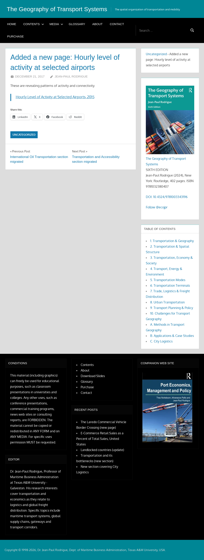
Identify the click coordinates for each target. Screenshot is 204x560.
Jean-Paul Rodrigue (71, 76)
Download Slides (93, 376)
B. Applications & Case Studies (172, 336)
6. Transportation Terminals (170, 285)
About (97, 24)
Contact (117, 24)
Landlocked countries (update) (102, 450)
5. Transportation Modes (167, 280)
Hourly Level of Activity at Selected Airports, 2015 (55, 97)
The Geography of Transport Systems (60, 9)
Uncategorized (24, 134)
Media (56, 24)
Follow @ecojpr (157, 207)
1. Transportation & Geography (172, 241)
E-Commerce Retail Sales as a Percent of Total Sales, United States (100, 438)
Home (11, 24)
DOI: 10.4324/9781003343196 (166, 197)
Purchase (15, 36)
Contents (33, 24)
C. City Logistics (161, 341)
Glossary (77, 24)
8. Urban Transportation (167, 302)
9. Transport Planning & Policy (171, 308)
